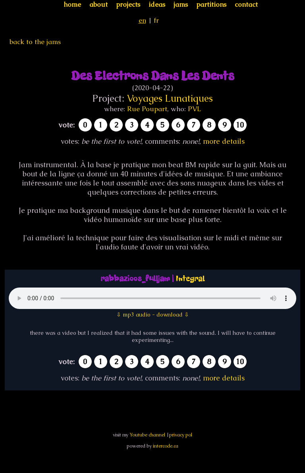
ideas (157, 4)
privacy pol (180, 435)
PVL (194, 108)
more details (224, 141)
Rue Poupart (147, 108)
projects (128, 4)
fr (156, 20)
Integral (190, 279)
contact (246, 4)
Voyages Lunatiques (170, 98)
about (98, 4)
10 (240, 125)
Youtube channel (147, 435)
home (72, 4)
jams (181, 4)
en (142, 20)
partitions (211, 4)
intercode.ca (165, 446)
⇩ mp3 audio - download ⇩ (152, 314)
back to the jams (35, 41)
